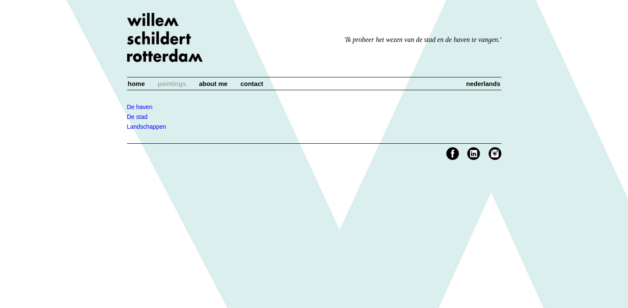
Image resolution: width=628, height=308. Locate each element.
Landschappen (146, 126)
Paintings (172, 83)
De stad (137, 116)
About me (213, 83)
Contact (251, 83)
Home (136, 83)
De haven (140, 107)
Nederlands (483, 83)
